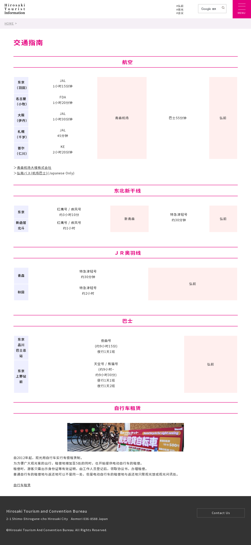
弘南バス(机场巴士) (32, 173)
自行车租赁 (22, 485)
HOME (9, 23)
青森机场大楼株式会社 (34, 167)
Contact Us (221, 513)
